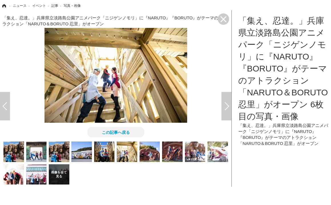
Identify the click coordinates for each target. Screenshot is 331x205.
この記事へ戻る (116, 132)
